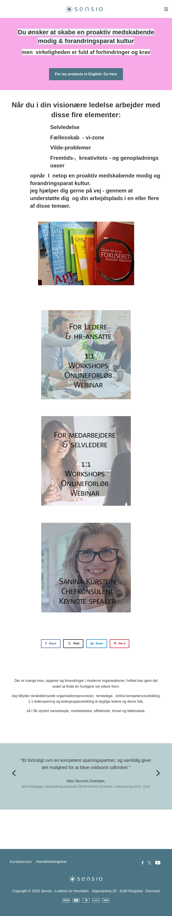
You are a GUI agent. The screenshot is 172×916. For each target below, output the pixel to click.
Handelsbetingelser (51, 862)
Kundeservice (21, 862)
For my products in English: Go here (86, 74)
